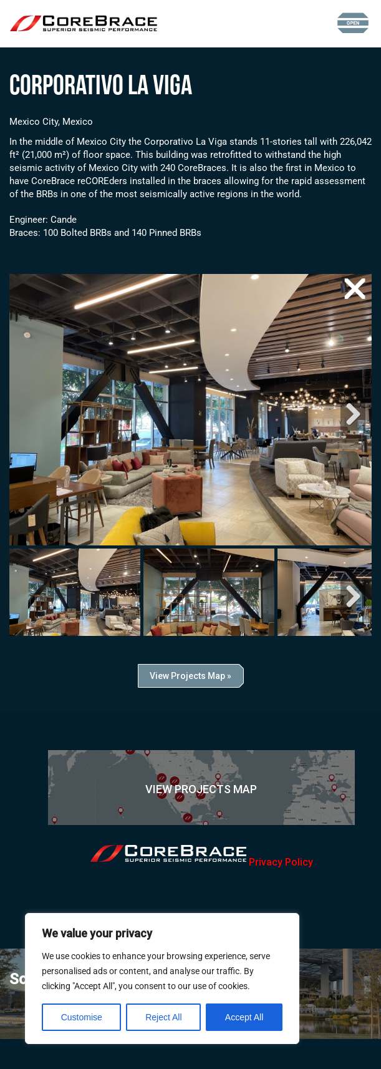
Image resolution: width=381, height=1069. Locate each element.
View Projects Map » (190, 676)
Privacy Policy (281, 862)
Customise (81, 1017)
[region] (162, 978)
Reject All (163, 1017)
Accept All (244, 1017)
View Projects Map (201, 789)
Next (352, 414)
